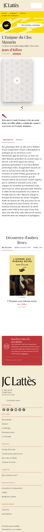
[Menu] (36, 5)
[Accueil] (12, 5)
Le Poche (22, 13)
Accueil (4, 13)
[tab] (8, 140)
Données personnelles (11, 526)
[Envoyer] (37, 360)
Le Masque (13, 13)
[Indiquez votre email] (19, 360)
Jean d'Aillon (12, 50)
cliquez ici (24, 354)
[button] (29, 25)
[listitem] (4, 410)
